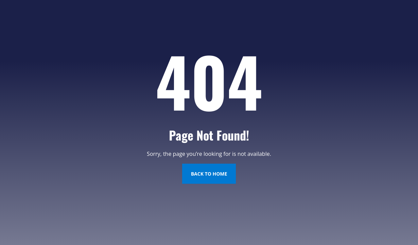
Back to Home (209, 173)
